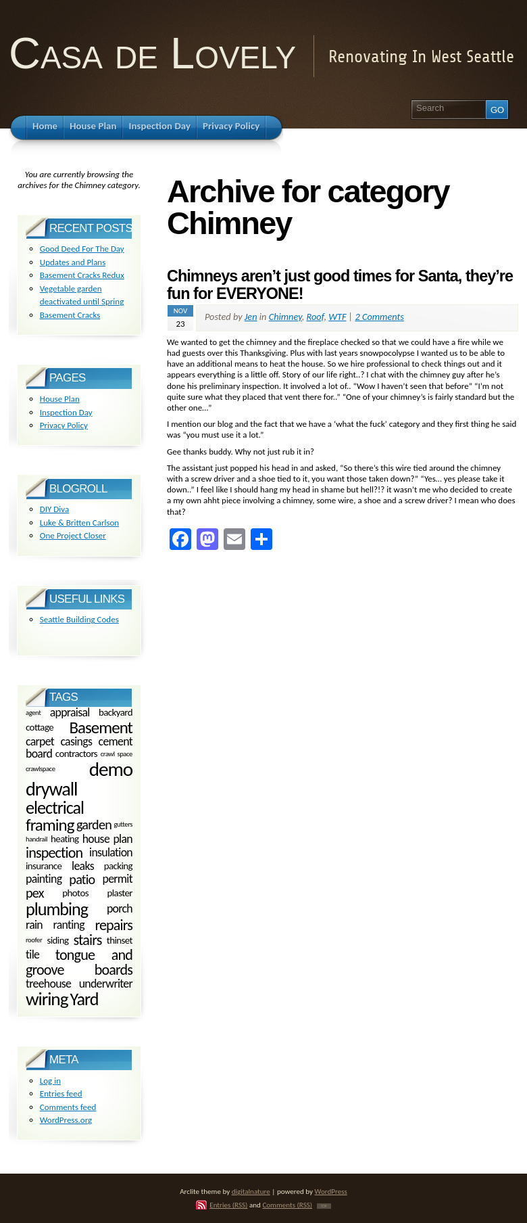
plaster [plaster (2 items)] (119, 893)
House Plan (60, 399)
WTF (337, 316)
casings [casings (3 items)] (76, 741)
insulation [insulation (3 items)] (110, 852)
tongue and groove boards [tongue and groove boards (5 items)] (79, 962)
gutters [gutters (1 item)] (123, 825)
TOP (324, 1206)
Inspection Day (66, 412)
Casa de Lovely (152, 53)
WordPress (331, 1191)
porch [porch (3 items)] (119, 908)
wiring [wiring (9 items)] (47, 999)
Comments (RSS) (287, 1204)
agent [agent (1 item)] (33, 712)
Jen (251, 316)
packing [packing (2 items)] (118, 866)
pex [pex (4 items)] (35, 893)
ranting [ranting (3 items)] (68, 924)
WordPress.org (66, 1120)
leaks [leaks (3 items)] (83, 865)
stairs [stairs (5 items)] (88, 940)
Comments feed (68, 1107)
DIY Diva (54, 509)
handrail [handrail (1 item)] (36, 839)
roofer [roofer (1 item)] (34, 940)
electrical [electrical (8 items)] (55, 807)
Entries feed (61, 1093)
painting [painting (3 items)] (43, 878)
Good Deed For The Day (82, 249)
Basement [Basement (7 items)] (100, 727)
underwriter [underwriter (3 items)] (105, 983)
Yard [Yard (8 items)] (84, 999)
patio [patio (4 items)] (82, 879)
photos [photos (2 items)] (75, 893)
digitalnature (251, 1191)
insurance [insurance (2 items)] (43, 866)
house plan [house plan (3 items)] (107, 838)
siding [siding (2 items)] (57, 940)
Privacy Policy (64, 425)
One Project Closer (73, 535)
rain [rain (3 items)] (34, 924)
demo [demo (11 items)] (110, 769)
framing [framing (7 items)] (50, 824)
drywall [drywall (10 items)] (51, 789)
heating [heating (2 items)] (65, 839)
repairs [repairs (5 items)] (113, 925)
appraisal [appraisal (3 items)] (70, 712)
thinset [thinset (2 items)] (119, 940)
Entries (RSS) (228, 1204)
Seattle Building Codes (79, 619)
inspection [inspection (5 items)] (54, 853)
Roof (315, 316)
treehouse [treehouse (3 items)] (48, 983)
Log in (50, 1081)
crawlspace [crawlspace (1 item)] (40, 769)
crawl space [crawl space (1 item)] (116, 753)
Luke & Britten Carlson (79, 522)
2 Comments (379, 316)
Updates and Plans (72, 262)
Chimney (285, 316)
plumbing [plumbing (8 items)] (57, 909)
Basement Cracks (70, 315)
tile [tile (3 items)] (32, 954)
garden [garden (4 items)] (93, 825)
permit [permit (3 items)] (117, 878)
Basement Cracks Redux (82, 275)
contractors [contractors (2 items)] (76, 753)
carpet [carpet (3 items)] (40, 741)
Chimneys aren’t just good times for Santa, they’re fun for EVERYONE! (340, 284)
